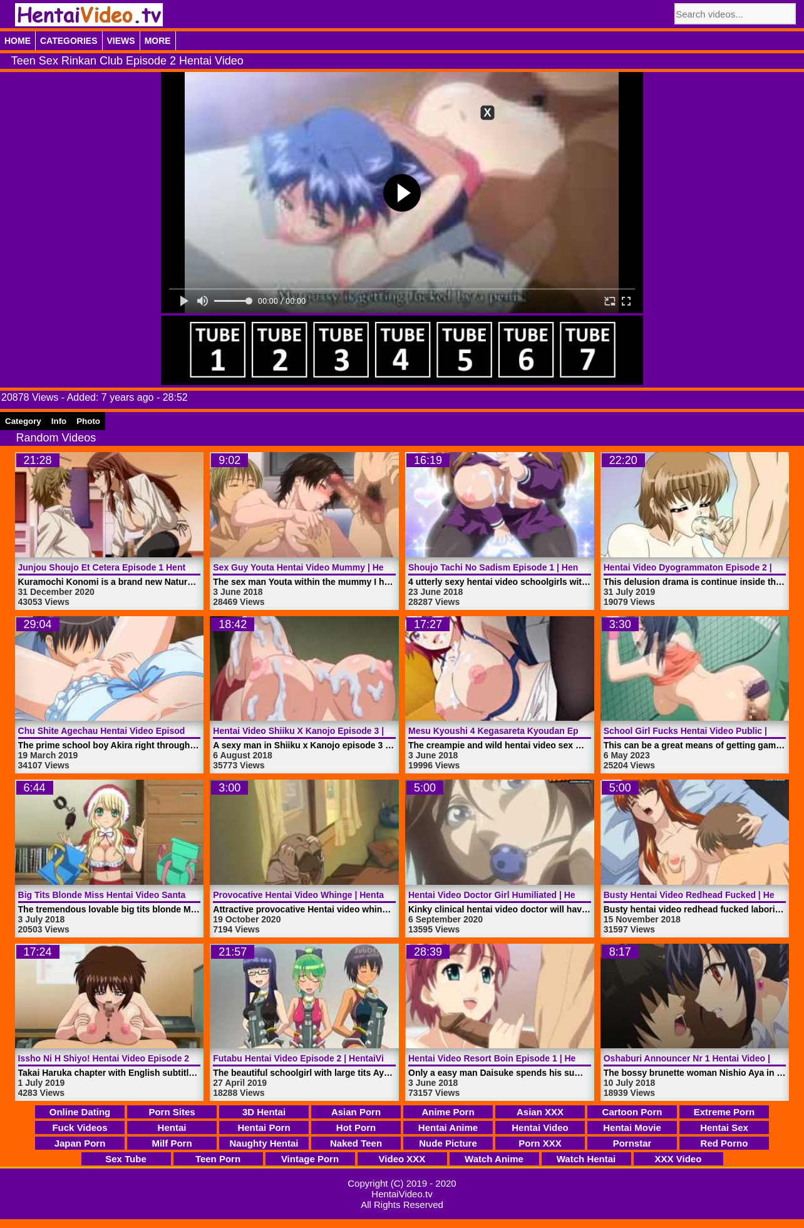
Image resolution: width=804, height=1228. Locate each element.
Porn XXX (539, 1143)
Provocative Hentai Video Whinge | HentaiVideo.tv (316, 895)
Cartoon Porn (632, 1112)
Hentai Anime (448, 1127)
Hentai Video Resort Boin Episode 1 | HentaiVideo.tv (516, 1058)
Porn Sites (171, 1112)
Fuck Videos (79, 1127)
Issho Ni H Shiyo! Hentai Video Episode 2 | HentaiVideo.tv (137, 1058)
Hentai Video (540, 1127)
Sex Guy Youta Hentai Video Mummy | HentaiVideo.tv (323, 567)
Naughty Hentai (263, 1143)
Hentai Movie (632, 1127)
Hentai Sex (724, 1127)
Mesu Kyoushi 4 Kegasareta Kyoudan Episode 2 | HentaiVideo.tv (542, 731)
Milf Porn (172, 1143)
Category (23, 421)
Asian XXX (540, 1112)
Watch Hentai (586, 1158)
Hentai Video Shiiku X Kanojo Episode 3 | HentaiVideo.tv (330, 731)
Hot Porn (356, 1127)
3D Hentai (264, 1112)
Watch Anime (494, 1158)
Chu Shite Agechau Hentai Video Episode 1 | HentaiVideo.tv (141, 731)
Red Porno (724, 1143)
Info (58, 421)
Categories (69, 41)
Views (121, 41)
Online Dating (80, 1112)
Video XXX (402, 1158)
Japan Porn (80, 1143)
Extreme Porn (724, 1112)
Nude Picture (448, 1143)
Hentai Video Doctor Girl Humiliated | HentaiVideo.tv (516, 895)
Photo (88, 421)
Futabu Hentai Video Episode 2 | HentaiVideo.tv (311, 1058)
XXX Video (678, 1158)
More (158, 41)
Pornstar (632, 1143)
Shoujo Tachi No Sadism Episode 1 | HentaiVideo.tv (515, 567)
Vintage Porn (310, 1158)
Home (17, 41)
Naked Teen (356, 1143)
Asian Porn (356, 1112)
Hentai (172, 1127)
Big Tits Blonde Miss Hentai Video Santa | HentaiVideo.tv (136, 895)
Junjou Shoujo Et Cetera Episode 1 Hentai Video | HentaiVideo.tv (152, 567)
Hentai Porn (263, 1127)
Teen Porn (217, 1158)
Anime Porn (447, 1112)
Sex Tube (126, 1158)
